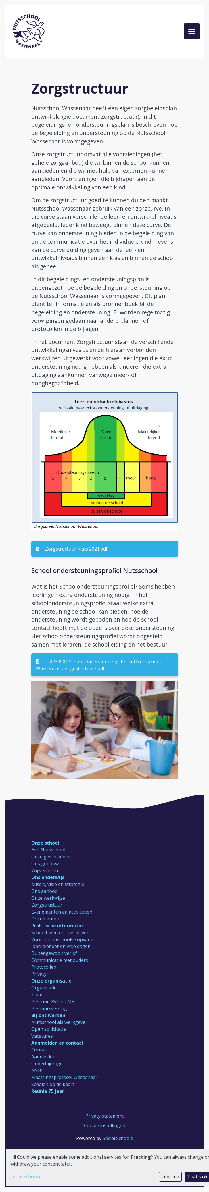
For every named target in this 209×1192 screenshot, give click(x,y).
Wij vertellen (44, 870)
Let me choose (26, 1177)
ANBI (37, 1070)
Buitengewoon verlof (54, 953)
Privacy (39, 974)
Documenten (45, 919)
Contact (39, 1050)
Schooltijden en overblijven (60, 932)
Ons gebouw (45, 863)
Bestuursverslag (49, 1008)
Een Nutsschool (48, 850)
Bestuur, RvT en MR (52, 1001)
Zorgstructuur (46, 905)
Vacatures (42, 1036)
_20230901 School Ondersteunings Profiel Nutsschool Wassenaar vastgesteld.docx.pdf (98, 665)
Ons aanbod (44, 891)
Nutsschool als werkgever (59, 1022)
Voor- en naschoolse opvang (62, 939)
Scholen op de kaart (52, 1084)
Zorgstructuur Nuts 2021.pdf (72, 549)
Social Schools (118, 1138)
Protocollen (43, 967)
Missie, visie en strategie (57, 884)
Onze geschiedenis (51, 856)
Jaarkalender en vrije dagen (61, 946)
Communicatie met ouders (59, 960)
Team (37, 994)
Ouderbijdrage (47, 1063)
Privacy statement (104, 1116)
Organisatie (44, 988)
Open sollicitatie (48, 1029)
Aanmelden (43, 1056)
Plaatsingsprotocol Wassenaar (64, 1077)
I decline (170, 1177)
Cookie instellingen (104, 1125)
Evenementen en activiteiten (61, 912)
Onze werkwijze (48, 898)
